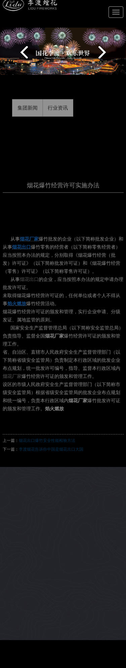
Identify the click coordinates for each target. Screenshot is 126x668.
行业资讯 (58, 112)
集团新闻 (27, 112)
